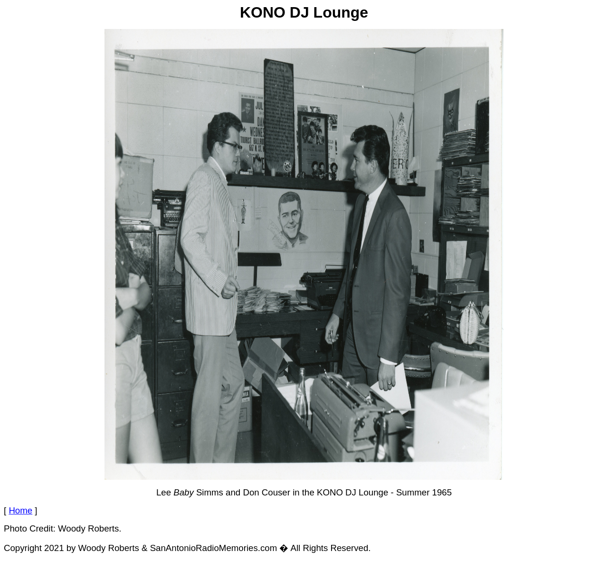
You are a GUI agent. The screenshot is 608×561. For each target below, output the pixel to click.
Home (20, 510)
